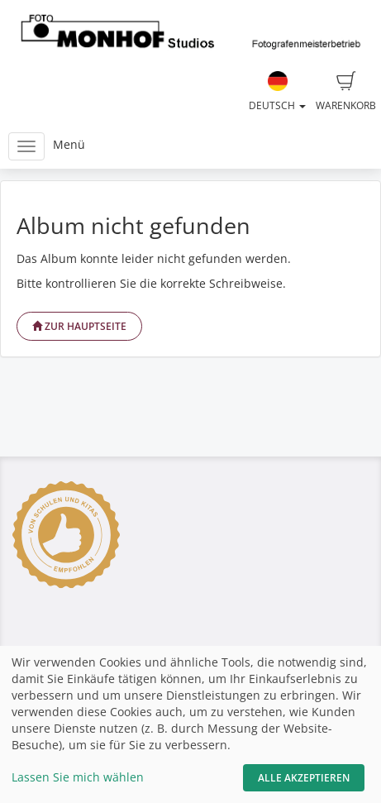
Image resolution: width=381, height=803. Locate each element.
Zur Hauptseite (79, 326)
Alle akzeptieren (304, 778)
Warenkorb (346, 91)
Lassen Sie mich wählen (78, 777)
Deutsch (277, 91)
